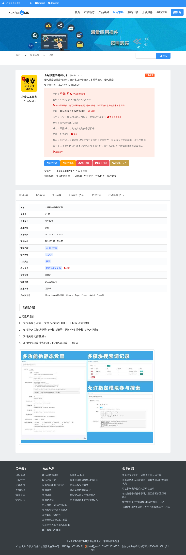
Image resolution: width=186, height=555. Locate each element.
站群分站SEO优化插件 (53, 485)
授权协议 (100, 176)
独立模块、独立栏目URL (54, 505)
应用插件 (34, 55)
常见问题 (20, 500)
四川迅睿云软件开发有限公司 (44, 546)
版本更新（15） (76, 195)
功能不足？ (119, 163)
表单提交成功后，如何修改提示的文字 (141, 475)
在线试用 (84, 163)
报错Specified (77, 475)
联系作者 (101, 163)
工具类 (49, 254)
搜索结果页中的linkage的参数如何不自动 (143, 502)
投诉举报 (150, 75)
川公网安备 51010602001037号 (102, 546)
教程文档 (96, 195)
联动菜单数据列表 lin (80, 490)
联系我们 (20, 485)
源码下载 (132, 12)
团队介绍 (20, 475)
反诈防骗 (77, 176)
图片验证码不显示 (51, 529)
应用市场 (118, 12)
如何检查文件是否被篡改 (55, 510)
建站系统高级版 (50, 475)
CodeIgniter (51, 247)
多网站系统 (48, 500)
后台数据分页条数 (51, 514)
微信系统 (46, 490)
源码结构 (40, 195)
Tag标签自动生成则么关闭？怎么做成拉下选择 (146, 507)
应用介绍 (24, 195)
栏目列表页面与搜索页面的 (56, 524)
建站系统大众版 (53, 268)
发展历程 (20, 490)
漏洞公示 (20, 495)
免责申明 (88, 176)
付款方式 (20, 480)
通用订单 (46, 495)
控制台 (177, 12)
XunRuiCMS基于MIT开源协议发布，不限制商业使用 (93, 541)
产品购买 (103, 12)
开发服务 (147, 12)
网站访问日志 (49, 480)
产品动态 (89, 12)
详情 (51, 55)
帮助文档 (161, 12)
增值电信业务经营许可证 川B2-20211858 (142, 546)
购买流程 (52, 163)
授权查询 (40, 3)
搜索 (163, 55)
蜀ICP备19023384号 (72, 546)
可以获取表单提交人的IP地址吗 (138, 488)
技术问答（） (116, 195)
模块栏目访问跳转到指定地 (84, 480)
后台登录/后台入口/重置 (54, 519)
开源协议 (56, 195)
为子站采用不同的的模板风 (84, 500)
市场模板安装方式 (79, 485)
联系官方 (53, 3)
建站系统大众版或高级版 (72, 111)
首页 (77, 12)
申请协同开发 (63, 176)
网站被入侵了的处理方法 (82, 495)
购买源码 (68, 163)
